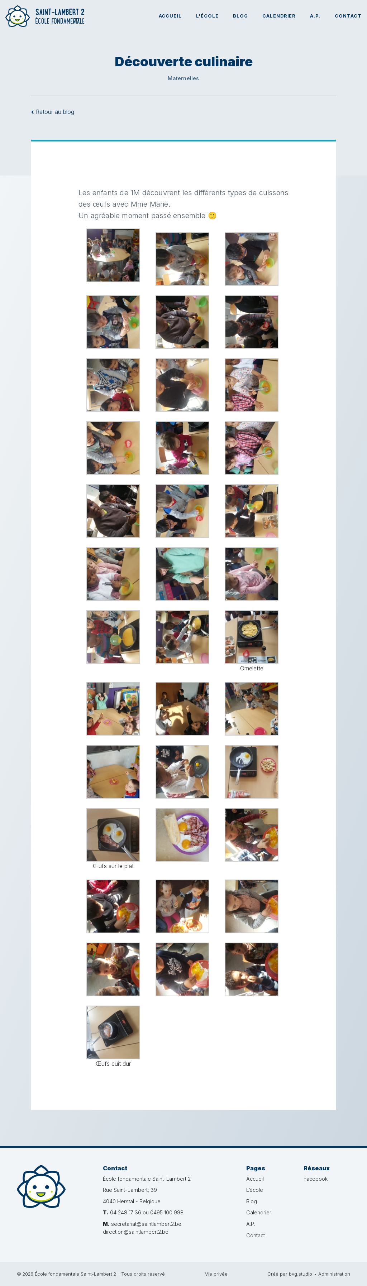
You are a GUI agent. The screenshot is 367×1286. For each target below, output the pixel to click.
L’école (254, 1190)
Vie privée (216, 1274)
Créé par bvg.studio (289, 1274)
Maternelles (183, 78)
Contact (348, 16)
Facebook (316, 1179)
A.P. (315, 16)
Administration (334, 1274)
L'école (207, 16)
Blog (240, 16)
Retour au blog (52, 111)
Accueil (170, 16)
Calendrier (279, 16)
